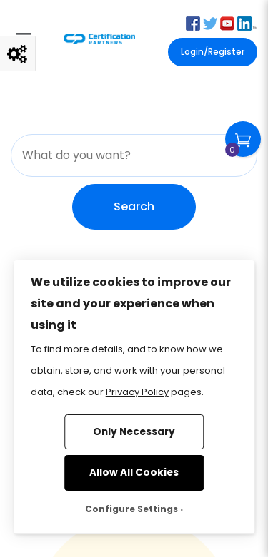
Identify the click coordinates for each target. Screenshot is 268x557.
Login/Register (212, 52)
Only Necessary (134, 432)
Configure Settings (131, 509)
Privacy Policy (137, 392)
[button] (193, 22)
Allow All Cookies (134, 472)
